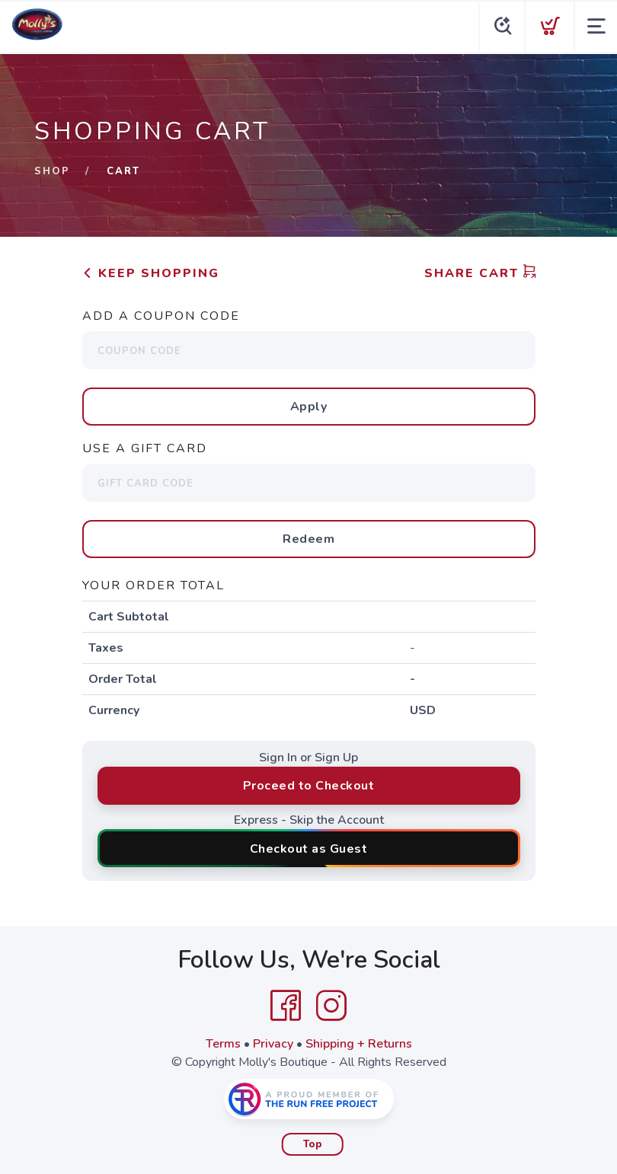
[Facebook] (285, 1006)
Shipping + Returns (358, 1043)
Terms (223, 1043)
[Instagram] (331, 1006)
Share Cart (480, 273)
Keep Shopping (150, 273)
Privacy (273, 1043)
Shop (52, 171)
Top (312, 1144)
